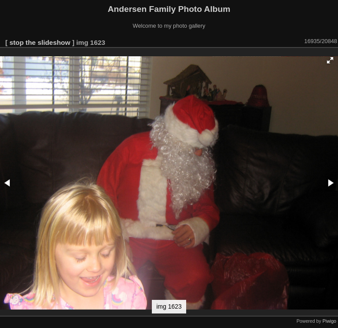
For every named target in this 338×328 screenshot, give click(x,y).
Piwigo (329, 321)
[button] (330, 60)
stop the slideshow (39, 42)
